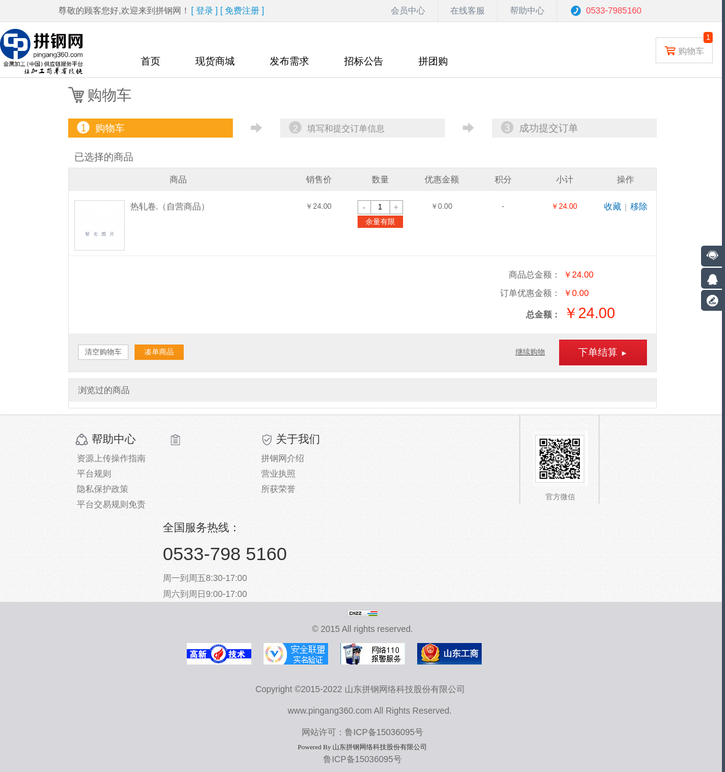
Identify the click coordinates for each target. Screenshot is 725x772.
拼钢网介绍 (282, 458)
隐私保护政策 (102, 489)
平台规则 (94, 473)
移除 (639, 206)
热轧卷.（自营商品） (170, 206)
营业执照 (278, 473)
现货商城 (215, 61)
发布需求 (289, 61)
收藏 (612, 206)
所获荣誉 (278, 489)
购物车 (684, 50)
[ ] (204, 10)
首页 (150, 61)
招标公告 (363, 61)
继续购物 (530, 352)
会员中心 (408, 10)
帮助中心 (527, 10)
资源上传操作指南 (111, 458)
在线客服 (467, 10)
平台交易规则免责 (111, 504)
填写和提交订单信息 (335, 128)
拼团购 (433, 61)
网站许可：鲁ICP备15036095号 (362, 732)
